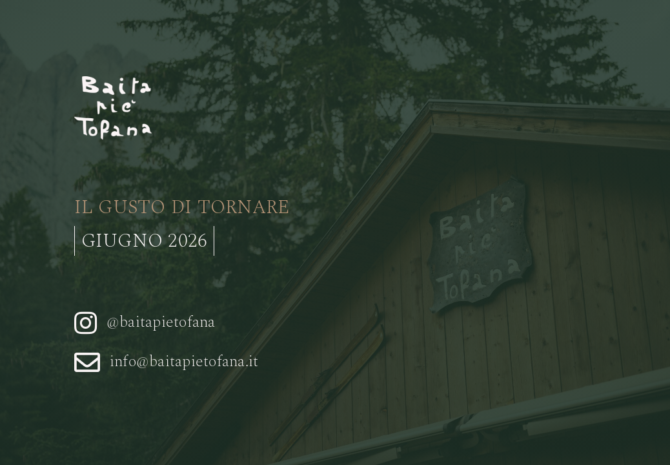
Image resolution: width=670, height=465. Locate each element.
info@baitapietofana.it (184, 361)
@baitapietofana (161, 322)
